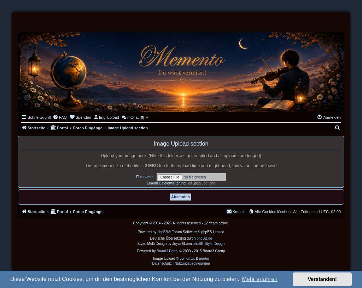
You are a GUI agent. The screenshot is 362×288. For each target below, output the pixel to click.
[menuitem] (60, 117)
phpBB (162, 232)
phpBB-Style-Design (208, 244)
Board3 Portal (167, 251)
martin (204, 258)
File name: (144, 177)
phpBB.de (204, 238)
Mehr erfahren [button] (260, 279)
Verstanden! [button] (322, 279)
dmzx (190, 258)
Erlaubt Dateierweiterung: (167, 183)
